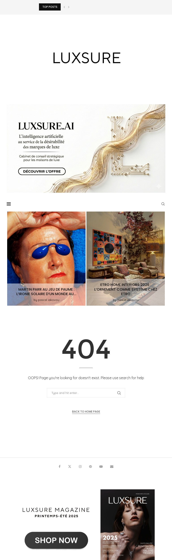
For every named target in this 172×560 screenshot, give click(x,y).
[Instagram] (80, 466)
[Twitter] (69, 466)
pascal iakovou (48, 300)
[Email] (111, 466)
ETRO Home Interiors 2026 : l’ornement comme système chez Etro (125, 289)
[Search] (163, 203)
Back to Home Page (86, 411)
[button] (64, 7)
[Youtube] (101, 466)
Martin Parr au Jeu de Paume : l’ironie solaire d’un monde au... (46, 292)
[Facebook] (59, 466)
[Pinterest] (90, 466)
